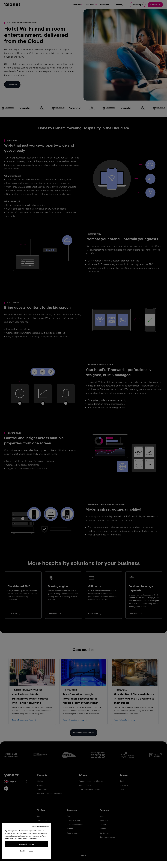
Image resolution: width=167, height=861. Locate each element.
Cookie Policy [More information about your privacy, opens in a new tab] (32, 838)
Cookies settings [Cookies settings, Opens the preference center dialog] (26, 851)
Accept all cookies (26, 844)
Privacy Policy (22, 838)
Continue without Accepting (40, 826)
